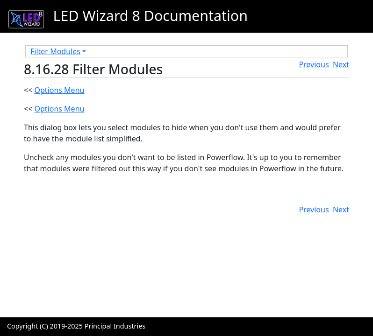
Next (341, 64)
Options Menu (59, 90)
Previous (314, 64)
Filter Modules (55, 51)
